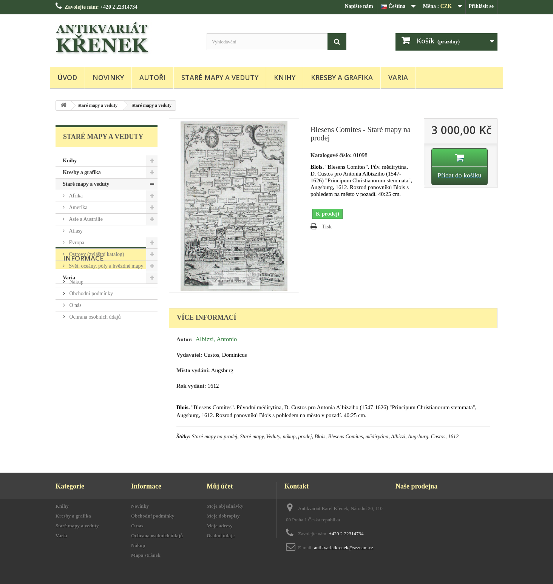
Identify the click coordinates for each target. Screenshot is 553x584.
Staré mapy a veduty (219, 77)
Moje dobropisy (223, 516)
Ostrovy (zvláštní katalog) (96, 254)
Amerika (77, 207)
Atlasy (75, 231)
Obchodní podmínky (90, 339)
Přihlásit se (481, 6)
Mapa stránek (146, 555)
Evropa (76, 242)
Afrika (75, 196)
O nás (75, 350)
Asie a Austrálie (85, 219)
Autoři (152, 77)
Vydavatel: (189, 355)
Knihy (284, 77)
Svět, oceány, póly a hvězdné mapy (105, 266)
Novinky (108, 77)
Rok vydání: (191, 386)
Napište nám (359, 6)
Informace (83, 306)
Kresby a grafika (342, 77)
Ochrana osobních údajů (94, 362)
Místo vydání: (193, 370)
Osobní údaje (221, 535)
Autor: (184, 339)
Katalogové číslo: (331, 155)
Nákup (75, 327)
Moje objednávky (225, 506)
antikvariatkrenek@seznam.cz (343, 547)
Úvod (67, 77)
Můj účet (220, 486)
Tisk (327, 227)
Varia (398, 77)
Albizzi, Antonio (216, 339)
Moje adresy (220, 526)
